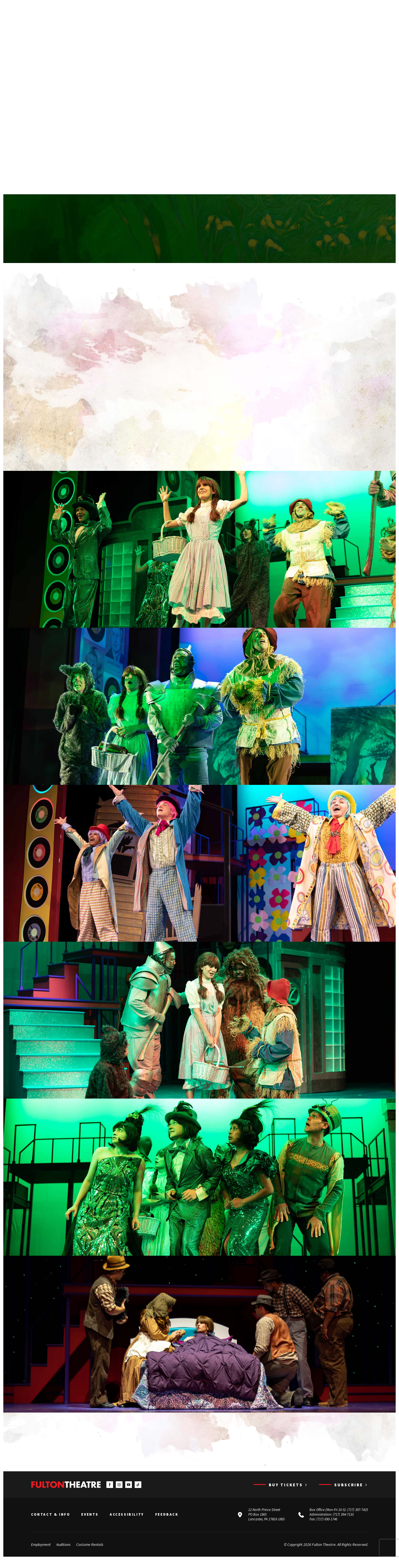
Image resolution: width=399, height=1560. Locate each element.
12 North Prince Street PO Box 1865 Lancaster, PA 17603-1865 (266, 1514)
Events (90, 1514)
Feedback (166, 1514)
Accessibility (127, 1514)
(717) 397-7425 (357, 1509)
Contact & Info (50, 1514)
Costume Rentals (89, 1544)
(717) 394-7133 (343, 1514)
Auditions (63, 1544)
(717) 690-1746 (326, 1519)
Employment (41, 1544)
